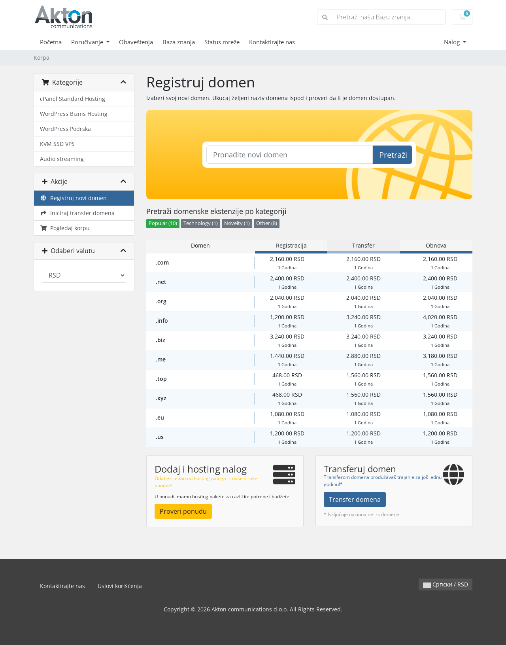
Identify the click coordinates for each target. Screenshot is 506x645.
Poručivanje (88, 42)
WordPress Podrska (65, 128)
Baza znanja (178, 42)
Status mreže (222, 42)
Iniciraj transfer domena (77, 213)
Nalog (452, 42)
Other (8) (266, 223)
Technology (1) (200, 223)
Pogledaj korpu (65, 228)
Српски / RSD (445, 584)
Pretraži (393, 154)
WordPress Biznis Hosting (74, 113)
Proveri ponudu (183, 511)
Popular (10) (163, 223)
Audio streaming (62, 159)
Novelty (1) (237, 223)
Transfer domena (355, 499)
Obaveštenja (136, 42)
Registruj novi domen (73, 198)
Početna (51, 42)
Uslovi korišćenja (120, 586)
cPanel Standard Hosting (72, 98)
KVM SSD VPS (57, 144)
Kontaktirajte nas (272, 42)
